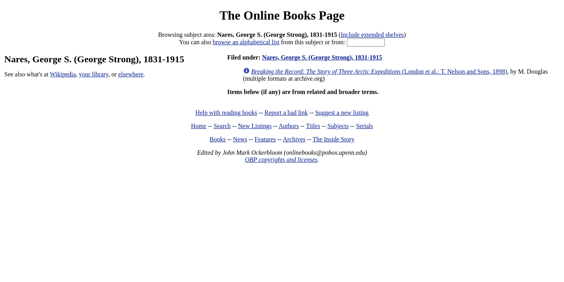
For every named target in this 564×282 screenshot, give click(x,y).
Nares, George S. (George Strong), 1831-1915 (322, 57)
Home (198, 126)
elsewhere (130, 74)
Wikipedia (63, 74)
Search (222, 126)
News (240, 139)
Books (218, 139)
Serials (364, 126)
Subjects (337, 126)
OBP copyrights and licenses (281, 159)
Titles (313, 126)
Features (265, 139)
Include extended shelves (372, 34)
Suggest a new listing (341, 112)
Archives (294, 139)
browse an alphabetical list (246, 42)
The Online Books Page (282, 15)
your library (93, 74)
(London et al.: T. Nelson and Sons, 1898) (379, 71)
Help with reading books (226, 112)
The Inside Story (334, 139)
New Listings (255, 126)
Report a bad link (286, 112)
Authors (289, 126)
